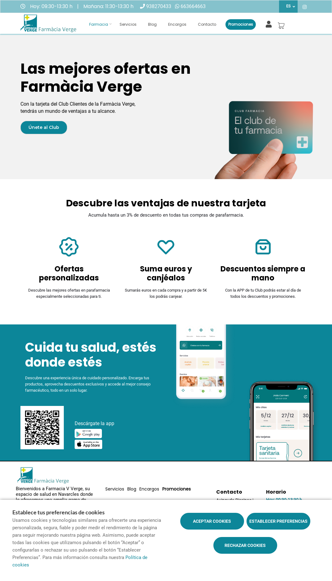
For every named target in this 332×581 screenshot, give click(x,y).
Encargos (177, 24)
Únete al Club (43, 127)
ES (288, 6)
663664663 (193, 6)
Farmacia (98, 24)
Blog (152, 24)
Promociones (240, 24)
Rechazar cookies (245, 545)
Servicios (128, 24)
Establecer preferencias (278, 521)
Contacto (207, 24)
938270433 (158, 6)
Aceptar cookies (212, 521)
